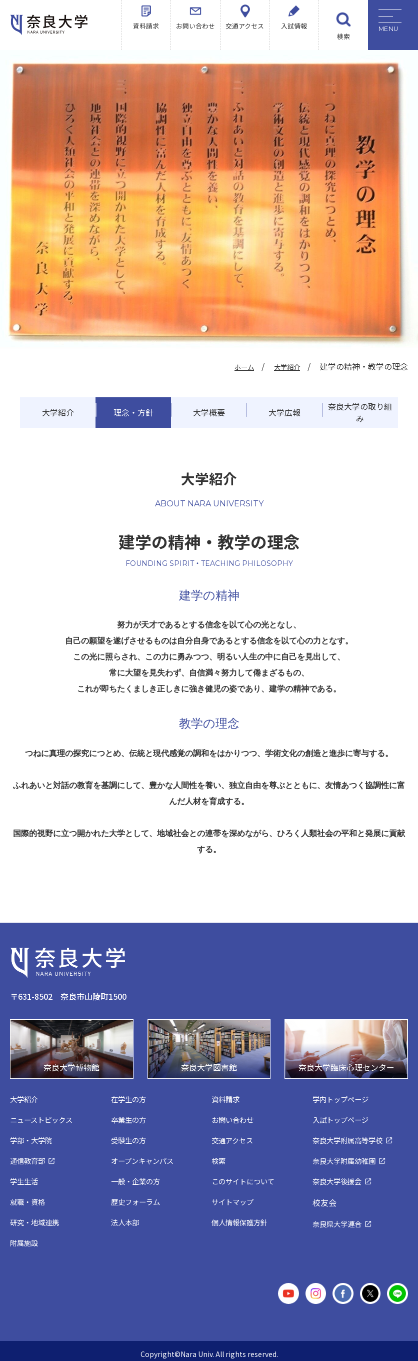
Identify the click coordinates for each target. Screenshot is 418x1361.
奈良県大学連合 (338, 1218)
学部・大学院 (32, 1135)
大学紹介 (284, 366)
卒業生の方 (129, 1114)
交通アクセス (245, 36)
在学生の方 (129, 1094)
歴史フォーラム (137, 1196)
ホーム (236, 366)
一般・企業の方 (137, 1176)
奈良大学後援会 (338, 1176)
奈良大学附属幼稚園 (346, 1155)
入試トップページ (342, 1114)
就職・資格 (29, 1196)
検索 (343, 36)
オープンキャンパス (144, 1155)
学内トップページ (342, 1094)
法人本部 (126, 1217)
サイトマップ (234, 1196)
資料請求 (146, 36)
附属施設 (25, 1237)
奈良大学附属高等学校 (350, 1135)
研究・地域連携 (36, 1217)
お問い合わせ (195, 36)
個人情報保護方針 (242, 1217)
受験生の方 (129, 1135)
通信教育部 (29, 1155)
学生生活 (25, 1176)
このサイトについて (245, 1176)
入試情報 (294, 36)
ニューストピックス (43, 1114)
